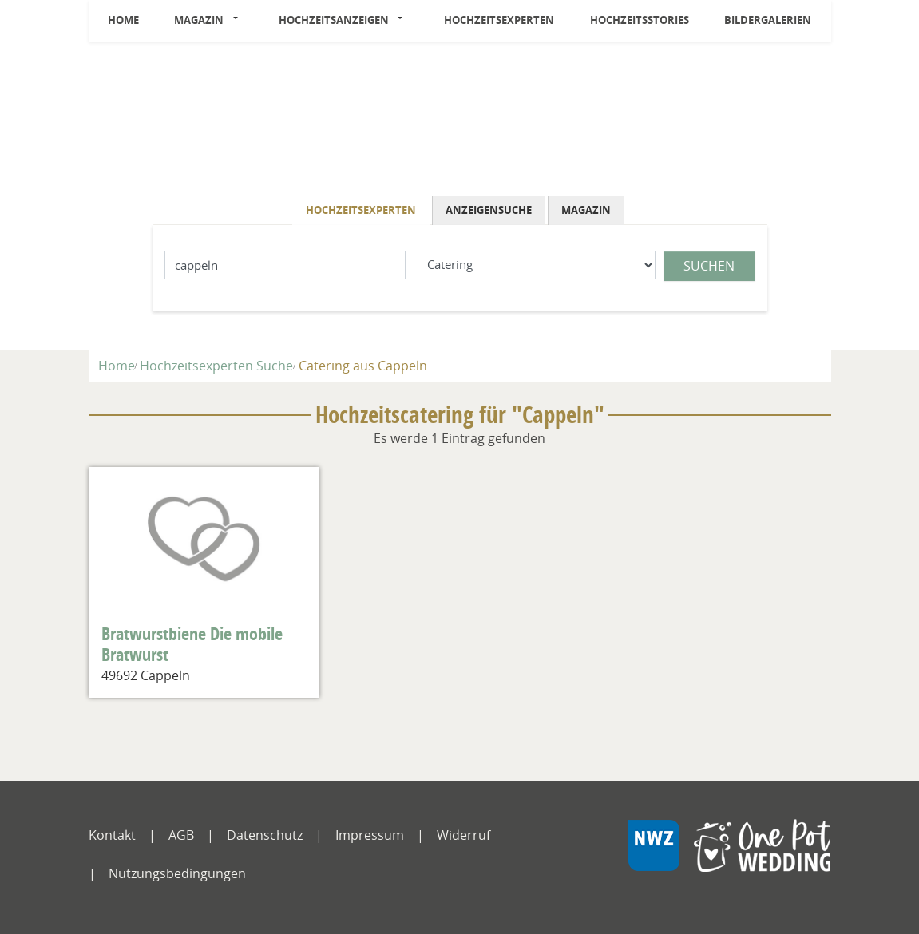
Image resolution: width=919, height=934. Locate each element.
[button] (239, 20)
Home (123, 20)
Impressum (369, 835)
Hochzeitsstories (639, 20)
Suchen (709, 266)
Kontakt (112, 835)
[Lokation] (285, 265)
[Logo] (460, 122)
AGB (181, 835)
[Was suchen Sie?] (535, 265)
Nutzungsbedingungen (177, 873)
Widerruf (463, 835)
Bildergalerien (767, 20)
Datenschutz (265, 835)
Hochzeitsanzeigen (334, 20)
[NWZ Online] (729, 857)
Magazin (199, 20)
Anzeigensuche (489, 210)
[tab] (362, 210)
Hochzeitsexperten (499, 20)
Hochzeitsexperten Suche (216, 365)
